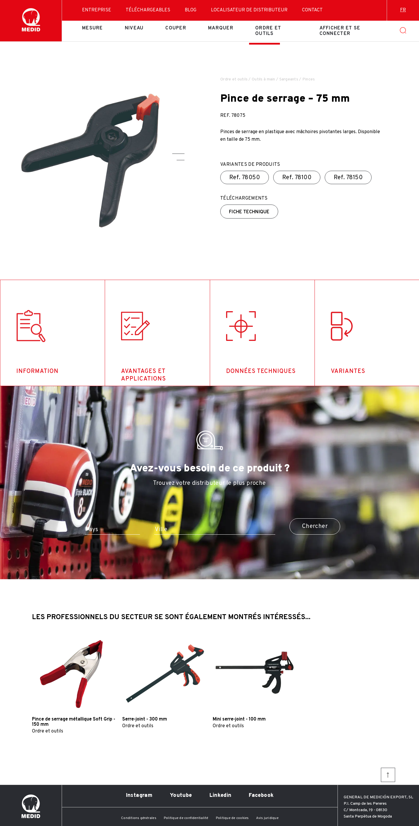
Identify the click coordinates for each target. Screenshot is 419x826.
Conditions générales (138, 818)
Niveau (134, 28)
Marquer (220, 28)
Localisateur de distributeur (249, 10)
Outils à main (263, 79)
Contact (312, 10)
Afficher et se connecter (340, 30)
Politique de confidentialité (186, 818)
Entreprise (96, 10)
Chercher (315, 526)
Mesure (92, 28)
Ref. (244, 178)
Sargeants (289, 79)
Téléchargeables (148, 10)
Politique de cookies (232, 818)
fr (403, 10)
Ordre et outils (268, 30)
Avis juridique (267, 818)
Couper (175, 28)
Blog (190, 10)
